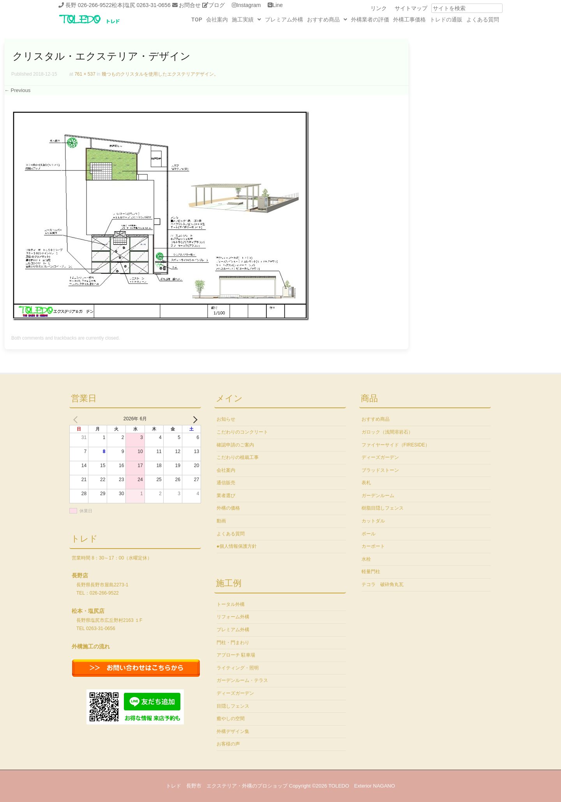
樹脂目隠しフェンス (383, 508)
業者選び (226, 495)
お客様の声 (228, 744)
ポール (369, 533)
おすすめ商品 (327, 19)
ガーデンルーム (378, 495)
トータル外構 (231, 604)
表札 (366, 482)
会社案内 (217, 19)
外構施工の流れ (91, 646)
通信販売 (226, 482)
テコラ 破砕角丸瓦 (383, 584)
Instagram (248, 5)
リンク (378, 8)
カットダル (373, 521)
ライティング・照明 (238, 668)
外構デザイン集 (233, 731)
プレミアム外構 (284, 19)
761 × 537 (84, 74)
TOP (196, 19)
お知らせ (226, 419)
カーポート (373, 546)
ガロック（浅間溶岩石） (387, 432)
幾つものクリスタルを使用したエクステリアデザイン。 (160, 74)
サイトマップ (411, 8)
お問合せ (190, 5)
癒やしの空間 (231, 718)
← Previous (17, 90)
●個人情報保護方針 (237, 546)
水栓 (366, 559)
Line (277, 5)
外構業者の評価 (370, 19)
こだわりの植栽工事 (238, 457)
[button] (246, 19)
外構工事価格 (409, 19)
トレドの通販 (446, 19)
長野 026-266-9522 (88, 5)
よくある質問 (482, 19)
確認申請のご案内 (235, 445)
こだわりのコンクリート (242, 432)
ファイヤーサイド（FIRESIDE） (396, 445)
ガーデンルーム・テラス (242, 680)
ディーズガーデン (235, 693)
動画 (221, 521)
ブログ (216, 5)
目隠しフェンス (233, 706)
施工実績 (246, 19)
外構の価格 (228, 508)
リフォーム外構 (233, 617)
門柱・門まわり (233, 642)
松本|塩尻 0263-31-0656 (141, 5)
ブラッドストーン (380, 470)
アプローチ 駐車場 (236, 655)
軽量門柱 (371, 571)
